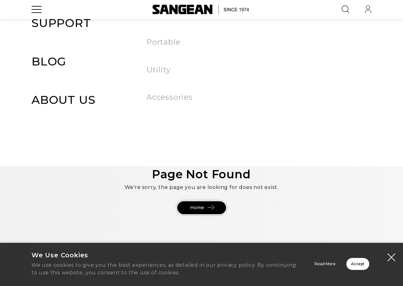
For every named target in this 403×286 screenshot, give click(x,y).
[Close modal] (391, 251)
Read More (245, 261)
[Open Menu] (36, 23)
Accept (335, 261)
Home (201, 208)
